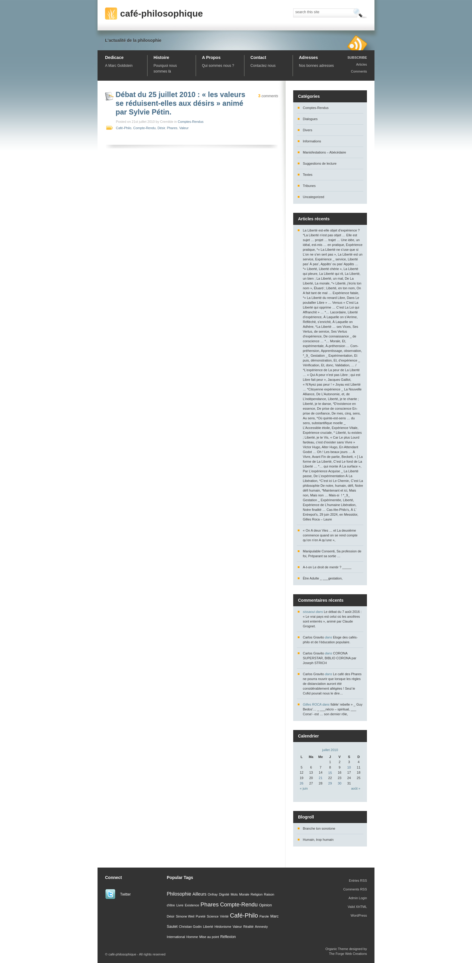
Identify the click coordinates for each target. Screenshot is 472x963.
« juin (304, 788)
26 (301, 783)
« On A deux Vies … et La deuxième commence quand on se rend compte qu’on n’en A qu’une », (330, 535)
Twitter (125, 894)
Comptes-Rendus (190, 121)
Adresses (308, 57)
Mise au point (209, 937)
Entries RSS (358, 880)
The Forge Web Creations (348, 953)
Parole (264, 916)
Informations (312, 141)
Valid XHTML (357, 907)
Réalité (248, 926)
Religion (257, 894)
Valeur (183, 128)
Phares (172, 128)
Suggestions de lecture (320, 163)
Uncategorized (313, 197)
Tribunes (309, 186)
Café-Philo (123, 128)
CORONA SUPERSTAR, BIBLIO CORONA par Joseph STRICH (329, 658)
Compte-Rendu (144, 128)
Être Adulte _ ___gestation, (323, 578)
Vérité (224, 916)
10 (349, 767)
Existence (192, 905)
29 (330, 783)
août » (355, 788)
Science (213, 916)
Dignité (224, 894)
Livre (180, 905)
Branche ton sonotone (319, 828)
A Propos (211, 57)
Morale (244, 894)
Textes (307, 174)
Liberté (208, 926)
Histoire (161, 57)
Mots (234, 894)
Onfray (213, 894)
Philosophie (179, 893)
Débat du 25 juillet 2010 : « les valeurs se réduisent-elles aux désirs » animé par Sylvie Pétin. (180, 103)
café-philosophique (161, 13)
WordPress (359, 915)
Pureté (200, 916)
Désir (161, 128)
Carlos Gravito (313, 637)
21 (320, 778)
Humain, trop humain (318, 839)
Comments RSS (355, 889)
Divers (307, 130)
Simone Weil (185, 916)
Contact (258, 57)
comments (268, 96)
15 (330, 773)
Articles (361, 64)
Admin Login (358, 898)
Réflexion (228, 937)
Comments (359, 71)
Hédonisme (223, 926)
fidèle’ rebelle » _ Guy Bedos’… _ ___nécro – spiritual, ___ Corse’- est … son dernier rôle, (332, 709)
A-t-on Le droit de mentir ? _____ (327, 567)
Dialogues (310, 119)
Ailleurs (199, 894)
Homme (192, 937)
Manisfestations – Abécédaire (324, 152)
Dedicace (114, 57)
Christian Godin (190, 926)
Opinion (265, 905)
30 (339, 783)
